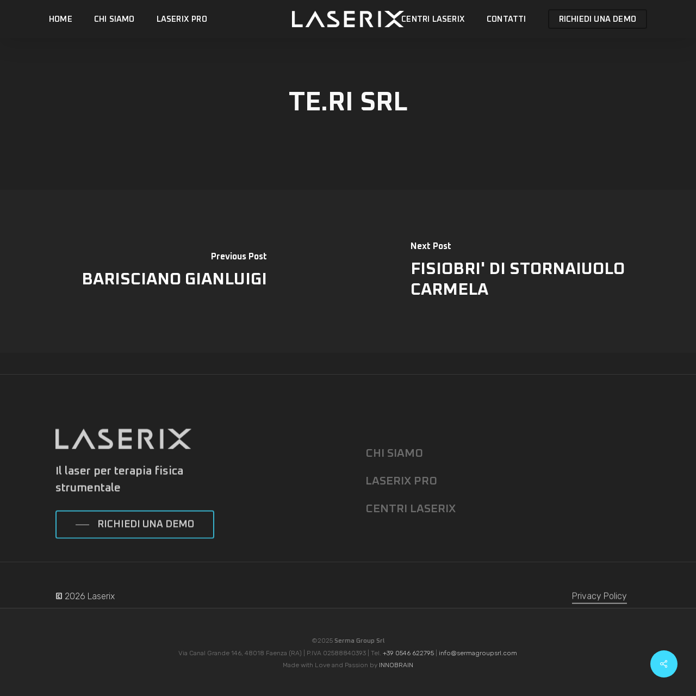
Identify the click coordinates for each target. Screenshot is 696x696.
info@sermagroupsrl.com (478, 653)
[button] (135, 541)
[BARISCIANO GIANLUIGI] (174, 271)
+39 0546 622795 (408, 653)
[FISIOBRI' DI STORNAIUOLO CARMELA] (522, 271)
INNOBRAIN (396, 665)
